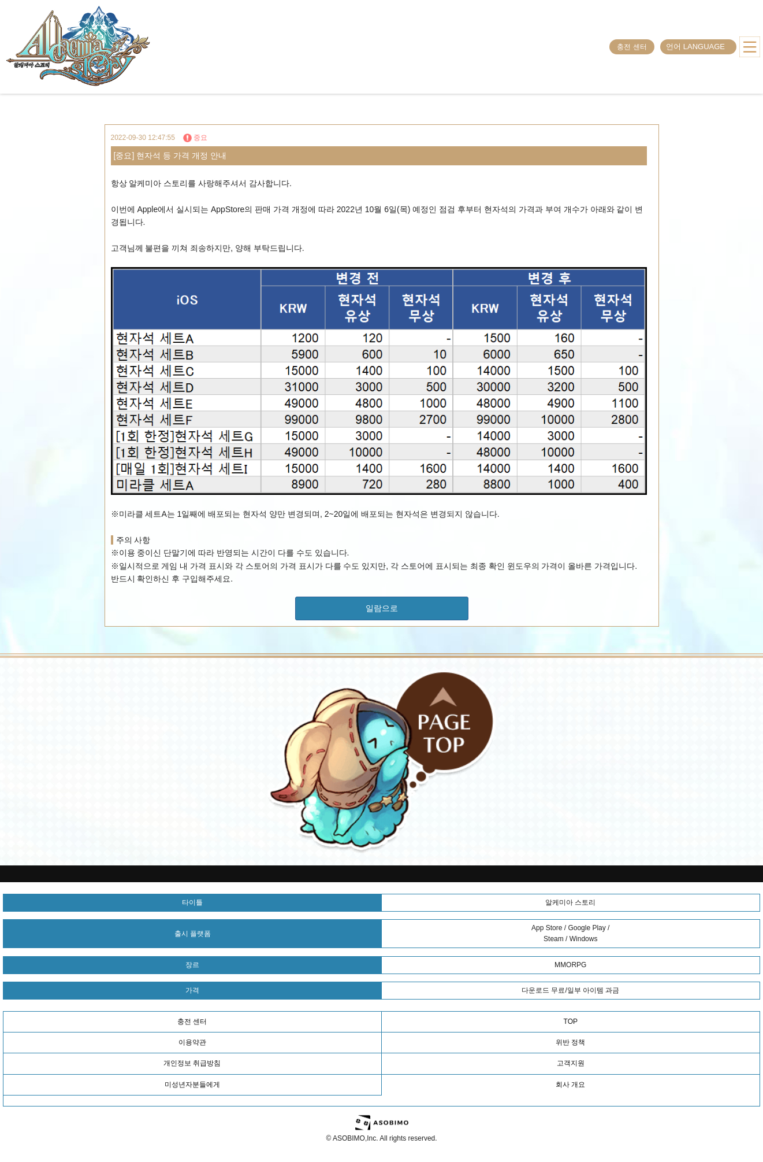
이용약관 (192, 1042)
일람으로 (382, 608)
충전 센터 (631, 47)
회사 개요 (570, 1084)
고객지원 (571, 1063)
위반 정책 (570, 1042)
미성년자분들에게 (192, 1084)
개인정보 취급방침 (192, 1063)
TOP (571, 1021)
